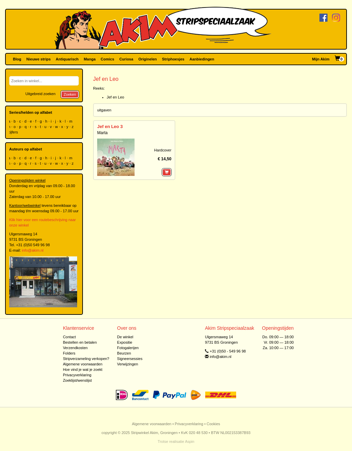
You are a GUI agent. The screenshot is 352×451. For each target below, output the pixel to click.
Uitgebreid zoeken (40, 94)
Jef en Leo (115, 97)
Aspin (189, 441)
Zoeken (70, 94)
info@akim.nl (32, 250)
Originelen (147, 59)
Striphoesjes (173, 59)
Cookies (213, 424)
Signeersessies (130, 359)
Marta (102, 132)
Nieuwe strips (39, 59)
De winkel (125, 337)
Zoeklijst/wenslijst (77, 380)
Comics (107, 59)
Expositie (125, 342)
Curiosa (126, 59)
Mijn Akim (321, 59)
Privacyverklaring (77, 375)
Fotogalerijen (128, 348)
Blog (17, 59)
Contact (69, 337)
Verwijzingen (127, 364)
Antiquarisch (67, 59)
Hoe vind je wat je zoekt (82, 369)
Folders (69, 353)
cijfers (13, 132)
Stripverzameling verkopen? (86, 359)
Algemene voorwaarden (82, 364)
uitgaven (104, 110)
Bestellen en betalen (80, 342)
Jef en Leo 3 (110, 126)
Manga (89, 59)
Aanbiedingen (202, 59)
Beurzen (124, 353)
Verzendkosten (75, 348)
